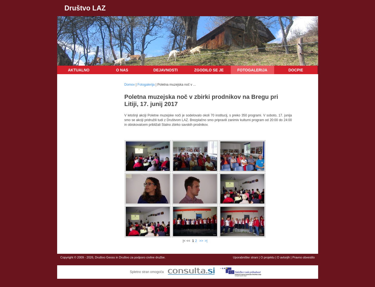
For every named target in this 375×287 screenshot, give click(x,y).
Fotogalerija (252, 70)
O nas (122, 70)
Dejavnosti (165, 70)
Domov (129, 85)
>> (201, 241)
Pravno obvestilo (303, 257)
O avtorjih (283, 257)
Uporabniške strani (245, 257)
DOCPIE (295, 70)
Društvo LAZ (85, 8)
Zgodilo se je (209, 70)
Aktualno (79, 70)
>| (206, 241)
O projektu (267, 257)
